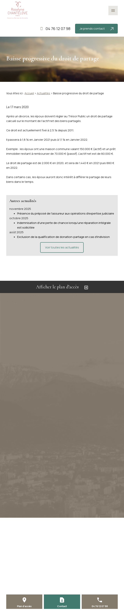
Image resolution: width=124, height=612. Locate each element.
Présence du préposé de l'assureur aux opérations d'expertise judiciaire (65, 213)
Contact (62, 606)
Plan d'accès (24, 606)
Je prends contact (96, 28)
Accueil (29, 93)
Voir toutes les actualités (62, 247)
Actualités (43, 93)
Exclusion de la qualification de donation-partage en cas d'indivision (63, 237)
